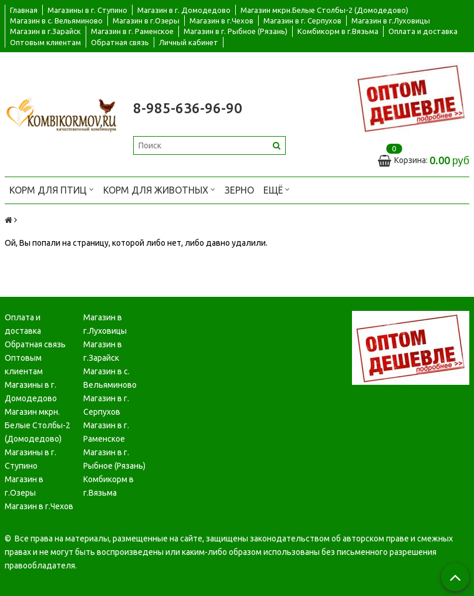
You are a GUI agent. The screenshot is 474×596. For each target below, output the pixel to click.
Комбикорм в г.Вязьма (337, 31)
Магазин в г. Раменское (132, 31)
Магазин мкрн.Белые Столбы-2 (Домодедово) (324, 10)
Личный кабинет (188, 42)
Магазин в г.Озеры (146, 20)
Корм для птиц (51, 189)
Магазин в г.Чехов (221, 20)
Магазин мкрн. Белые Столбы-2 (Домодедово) (37, 425)
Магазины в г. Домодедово (31, 391)
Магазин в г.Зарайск (45, 31)
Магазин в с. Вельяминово (56, 20)
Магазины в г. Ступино (87, 10)
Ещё (276, 189)
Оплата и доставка (423, 31)
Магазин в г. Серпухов (302, 20)
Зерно (239, 190)
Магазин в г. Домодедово (184, 10)
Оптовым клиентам (45, 42)
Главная (24, 10)
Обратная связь (120, 42)
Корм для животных (159, 189)
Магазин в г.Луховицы (390, 20)
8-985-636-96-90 (187, 108)
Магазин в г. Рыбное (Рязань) (235, 31)
